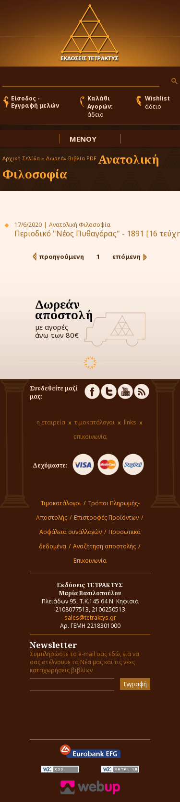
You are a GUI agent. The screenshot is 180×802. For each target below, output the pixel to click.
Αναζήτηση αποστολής (104, 546)
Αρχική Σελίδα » (23, 158)
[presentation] (86, 712)
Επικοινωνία (90, 561)
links (130, 422)
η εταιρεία (50, 422)
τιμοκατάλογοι (94, 422)
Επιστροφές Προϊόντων (106, 517)
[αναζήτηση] (80, 79)
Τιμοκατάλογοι (60, 503)
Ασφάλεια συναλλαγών (70, 532)
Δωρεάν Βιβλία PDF (71, 158)
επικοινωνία (90, 437)
